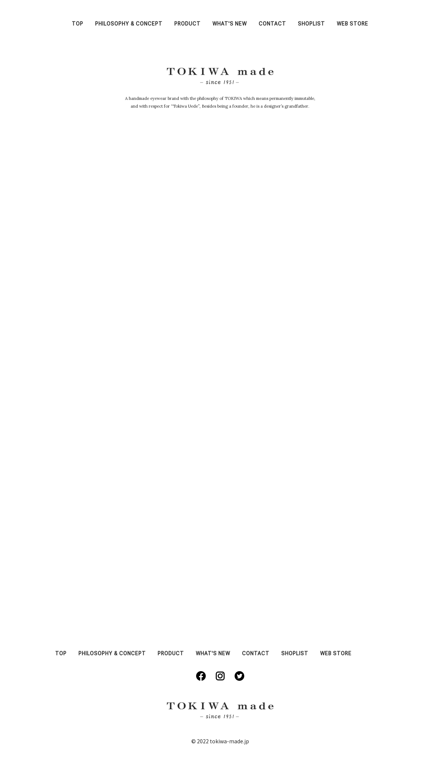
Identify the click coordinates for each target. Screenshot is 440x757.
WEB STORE (352, 24)
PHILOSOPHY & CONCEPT (128, 24)
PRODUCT (187, 24)
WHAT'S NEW (229, 24)
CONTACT (272, 24)
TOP (77, 24)
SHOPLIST (311, 24)
